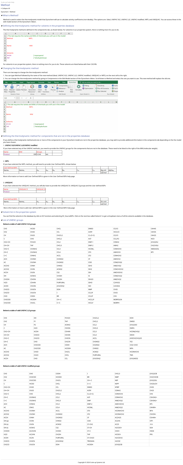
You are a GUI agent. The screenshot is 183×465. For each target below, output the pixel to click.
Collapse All (6, 8)
